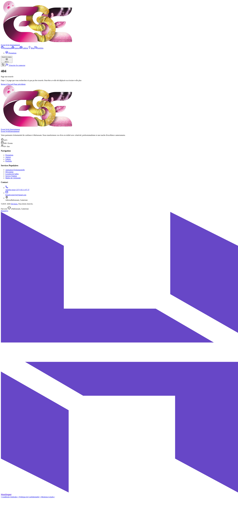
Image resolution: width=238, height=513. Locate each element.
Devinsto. (14, 204)
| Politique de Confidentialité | (29, 497)
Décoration (9, 172)
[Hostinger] (119, 353)
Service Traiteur (11, 176)
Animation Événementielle (15, 170)
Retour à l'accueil (7, 84)
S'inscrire (11, 65)
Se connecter (20, 65)
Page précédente (19, 84)
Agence (8, 157)
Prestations (9, 155)
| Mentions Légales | (47, 497)
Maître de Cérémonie (13, 178)
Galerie (8, 159)
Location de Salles (12, 174)
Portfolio (8, 161)
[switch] (3, 65)
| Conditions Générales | (10, 497)
